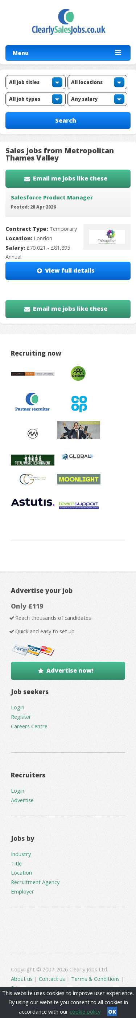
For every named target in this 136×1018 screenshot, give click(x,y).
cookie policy (85, 1011)
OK (112, 1011)
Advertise (22, 800)
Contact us (52, 978)
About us (22, 978)
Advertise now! (70, 670)
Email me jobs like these (70, 178)
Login (17, 707)
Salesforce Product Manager (52, 197)
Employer (22, 891)
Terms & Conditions (95, 978)
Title (16, 863)
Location (21, 872)
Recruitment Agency (35, 882)
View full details (70, 270)
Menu (21, 52)
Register (21, 716)
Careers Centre (29, 726)
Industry (21, 853)
